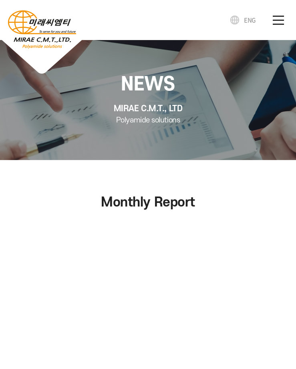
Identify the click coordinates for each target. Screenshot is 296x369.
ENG (250, 20)
